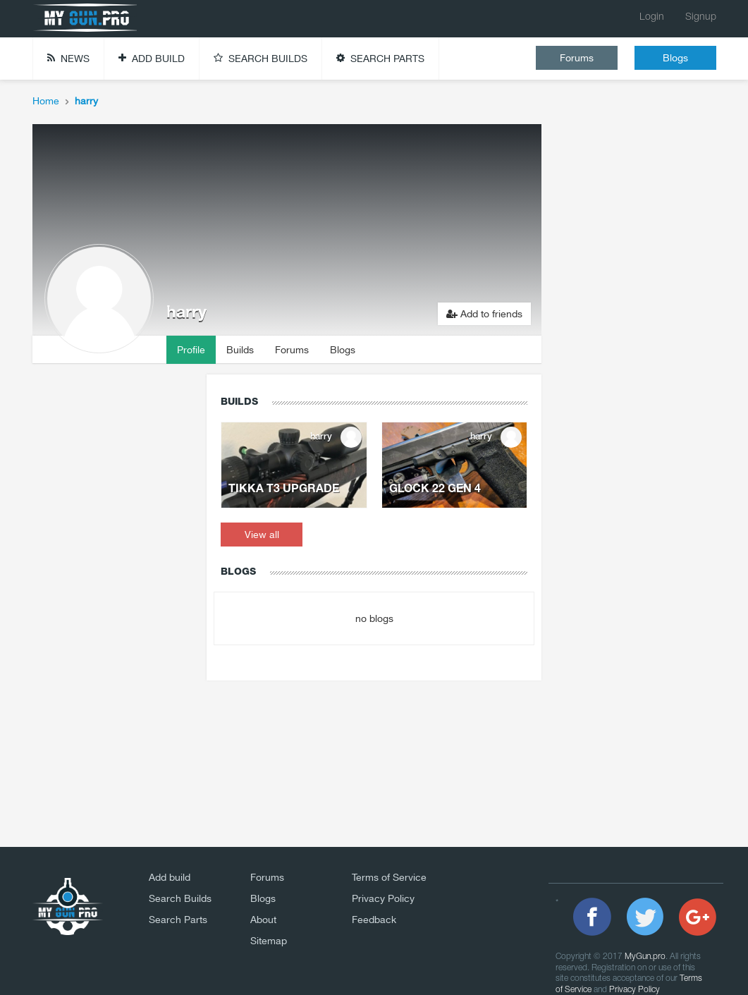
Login (651, 17)
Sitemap (268, 940)
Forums (577, 57)
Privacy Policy (383, 898)
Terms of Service (389, 877)
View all (262, 534)
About (263, 919)
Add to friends (484, 313)
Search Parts (178, 919)
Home (45, 100)
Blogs (675, 57)
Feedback (374, 919)
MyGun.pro (645, 956)
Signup (700, 17)
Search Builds (180, 898)
